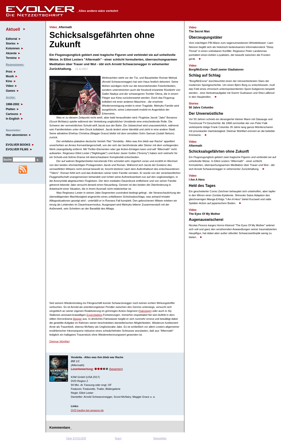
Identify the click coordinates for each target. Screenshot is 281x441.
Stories (10, 43)
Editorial (11, 38)
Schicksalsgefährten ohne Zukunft (219, 151)
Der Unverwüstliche (206, 113)
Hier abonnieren (16, 135)
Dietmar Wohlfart (59, 341)
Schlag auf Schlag (204, 75)
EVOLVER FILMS (17, 149)
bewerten (116, 369)
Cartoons (12, 114)
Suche (7, 159)
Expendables (94, 314)
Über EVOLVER (76, 438)
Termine (11, 58)
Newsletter (159, 438)
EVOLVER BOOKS (18, 144)
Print (9, 71)
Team (118, 438)
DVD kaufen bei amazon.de (87, 410)
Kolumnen (13, 48)
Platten (10, 109)
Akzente (11, 53)
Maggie (77, 318)
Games (10, 90)
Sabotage (145, 311)
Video (10, 86)
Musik (10, 76)
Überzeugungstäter (205, 37)
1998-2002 (12, 104)
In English (12, 118)
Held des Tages (202, 186)
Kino (9, 81)
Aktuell (13, 29)
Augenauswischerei (206, 220)
